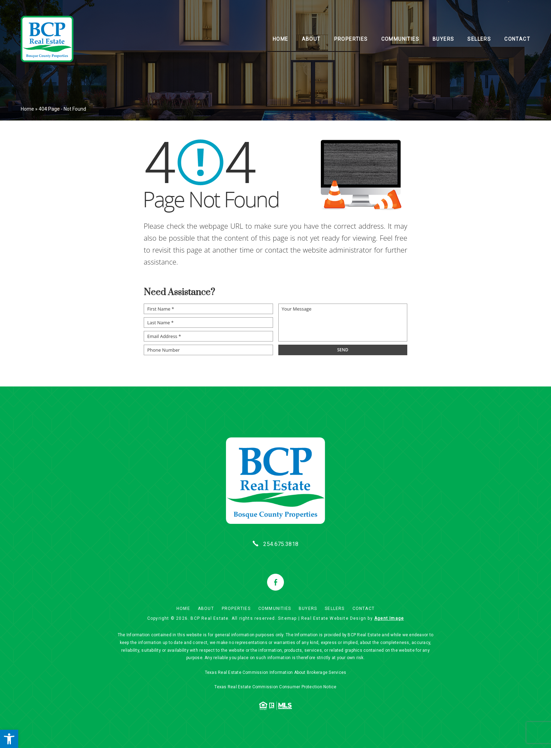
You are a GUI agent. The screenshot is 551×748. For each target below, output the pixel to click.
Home (281, 39)
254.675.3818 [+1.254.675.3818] (280, 544)
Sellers (479, 39)
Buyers (443, 39)
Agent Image (389, 618)
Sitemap (287, 618)
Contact (517, 39)
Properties (351, 39)
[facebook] (275, 582)
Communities (400, 39)
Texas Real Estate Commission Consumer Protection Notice (275, 686)
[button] (9, 739)
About (311, 39)
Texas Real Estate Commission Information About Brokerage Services (275, 672)
